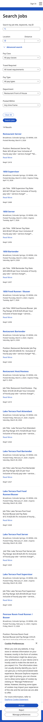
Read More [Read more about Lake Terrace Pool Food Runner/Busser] (7, 520)
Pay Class (7, 53)
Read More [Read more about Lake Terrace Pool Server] (7, 560)
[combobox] (15, 40)
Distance (28, 36)
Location (6, 36)
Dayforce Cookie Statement (16, 699)
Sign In (33, 3)
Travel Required (9, 65)
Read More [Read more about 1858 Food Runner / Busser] (7, 317)
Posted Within (9, 101)
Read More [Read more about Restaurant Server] (7, 157)
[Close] (36, 643)
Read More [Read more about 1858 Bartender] (7, 277)
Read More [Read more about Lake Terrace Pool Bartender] (7, 477)
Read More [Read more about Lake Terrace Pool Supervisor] (7, 600)
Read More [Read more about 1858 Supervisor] (7, 197)
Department (8, 89)
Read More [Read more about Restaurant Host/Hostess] (7, 397)
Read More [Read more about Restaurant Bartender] (7, 357)
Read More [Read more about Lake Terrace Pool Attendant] (7, 437)
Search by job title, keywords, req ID (18, 25)
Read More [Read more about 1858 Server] (7, 237)
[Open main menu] (40, 3)
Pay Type (7, 77)
